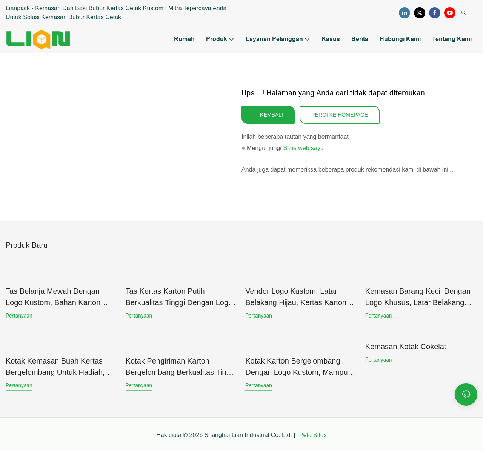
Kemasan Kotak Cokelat (405, 346)
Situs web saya (303, 148)
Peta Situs (311, 433)
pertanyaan (19, 315)
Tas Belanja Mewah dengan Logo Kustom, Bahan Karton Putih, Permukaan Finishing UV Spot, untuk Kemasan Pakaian (58, 297)
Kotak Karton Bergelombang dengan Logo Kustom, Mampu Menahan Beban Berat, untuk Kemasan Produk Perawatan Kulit (296, 365)
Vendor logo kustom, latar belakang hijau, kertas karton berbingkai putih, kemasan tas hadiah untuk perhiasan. (297, 297)
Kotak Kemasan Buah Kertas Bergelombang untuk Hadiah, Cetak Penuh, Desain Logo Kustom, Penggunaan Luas (55, 365)
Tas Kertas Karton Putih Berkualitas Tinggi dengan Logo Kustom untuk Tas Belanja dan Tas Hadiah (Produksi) (179, 297)
